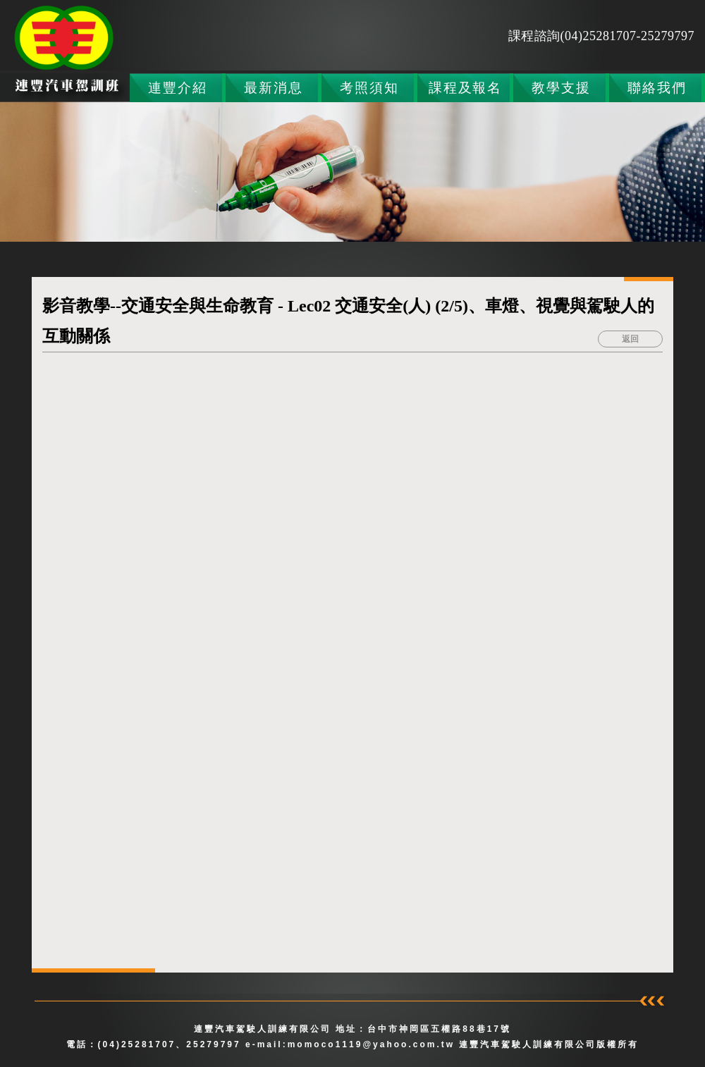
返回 (630, 339)
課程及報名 (465, 87)
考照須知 (369, 87)
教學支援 (561, 87)
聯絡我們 (656, 87)
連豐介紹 (177, 87)
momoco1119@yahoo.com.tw (374, 1044)
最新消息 (273, 87)
